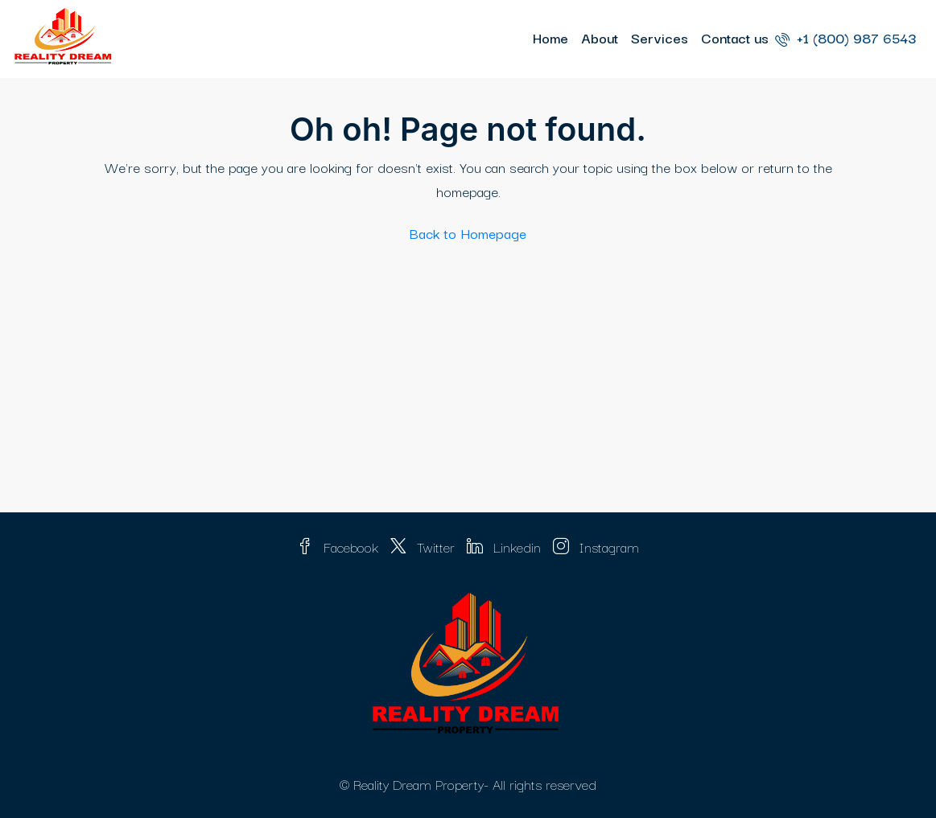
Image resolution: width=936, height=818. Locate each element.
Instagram (596, 546)
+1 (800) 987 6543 (845, 37)
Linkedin (506, 546)
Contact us (735, 37)
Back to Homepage (468, 233)
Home (550, 37)
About (599, 37)
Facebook (339, 546)
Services (659, 37)
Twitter (424, 546)
